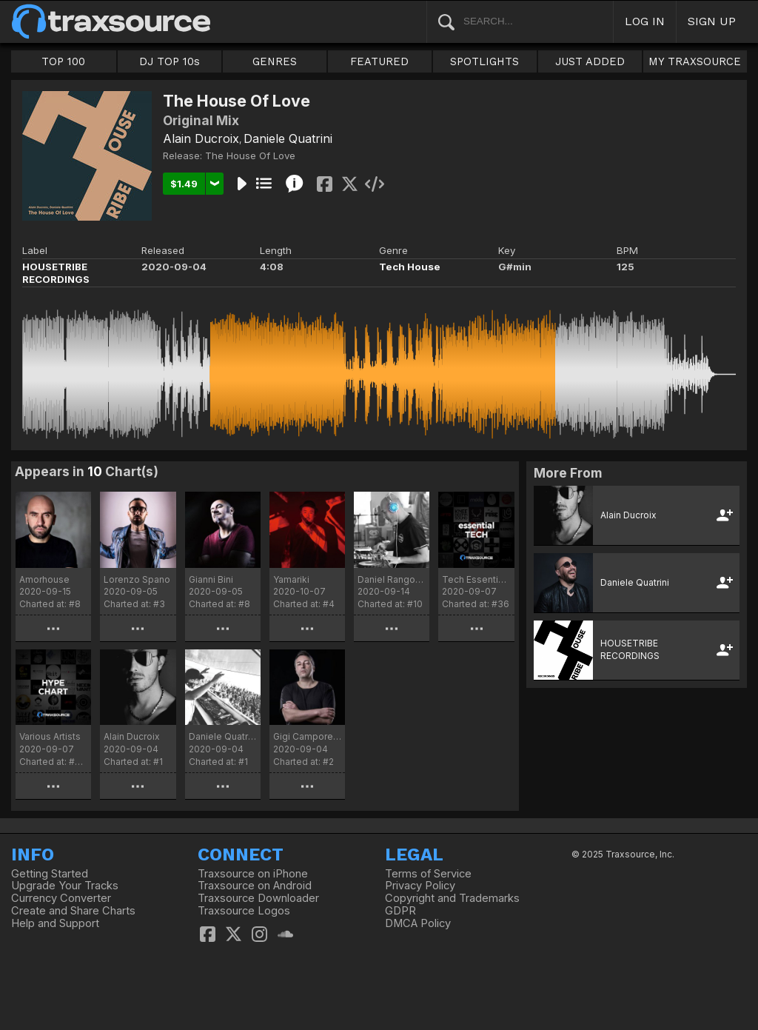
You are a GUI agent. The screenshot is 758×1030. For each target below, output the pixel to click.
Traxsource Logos (244, 910)
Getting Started (49, 873)
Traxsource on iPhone (253, 873)
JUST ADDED (590, 61)
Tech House (409, 266)
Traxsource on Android (255, 885)
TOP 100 (63, 61)
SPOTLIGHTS (484, 61)
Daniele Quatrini (288, 138)
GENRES (274, 61)
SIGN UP (712, 21)
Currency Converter (61, 898)
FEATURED (379, 61)
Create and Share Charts (73, 910)
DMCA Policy (418, 923)
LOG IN (645, 21)
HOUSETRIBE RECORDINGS (56, 273)
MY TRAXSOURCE (694, 61)
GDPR (400, 910)
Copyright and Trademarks (452, 898)
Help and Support (55, 923)
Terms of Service (428, 873)
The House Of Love (250, 155)
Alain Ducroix (201, 138)
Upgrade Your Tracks (64, 885)
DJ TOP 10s (169, 61)
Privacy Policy (420, 885)
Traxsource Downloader (258, 898)
